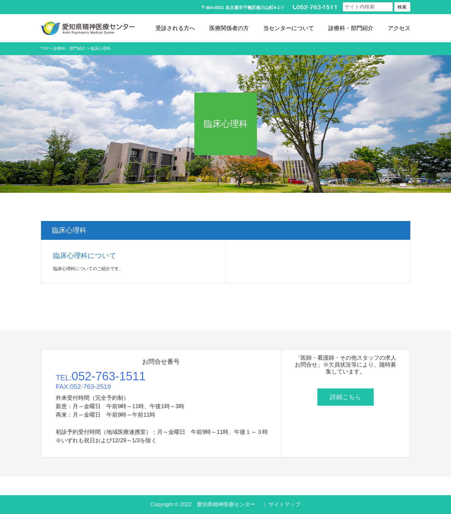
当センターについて (288, 28)
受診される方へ (175, 28)
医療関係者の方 (229, 28)
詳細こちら (345, 396)
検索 (402, 6)
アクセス (399, 28)
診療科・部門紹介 (350, 28)
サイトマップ (284, 504)
